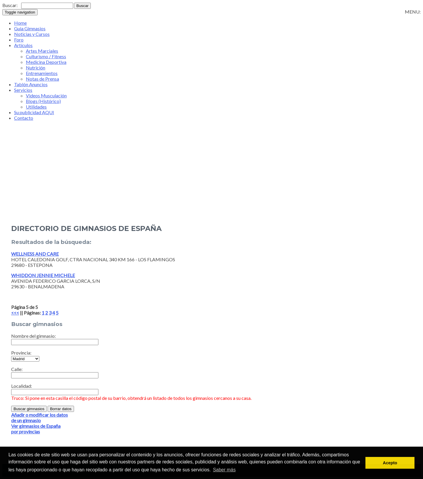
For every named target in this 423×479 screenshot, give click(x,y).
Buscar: (10, 5)
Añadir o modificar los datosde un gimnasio (39, 417)
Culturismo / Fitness (46, 56)
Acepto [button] (390, 462)
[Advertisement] (211, 180)
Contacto (23, 118)
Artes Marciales (42, 51)
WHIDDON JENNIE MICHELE (43, 275)
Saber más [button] (224, 469)
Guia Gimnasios (30, 28)
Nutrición (35, 67)
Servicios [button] (23, 90)
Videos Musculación (46, 95)
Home (20, 23)
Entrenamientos (42, 73)
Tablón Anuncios (31, 84)
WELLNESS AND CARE (35, 254)
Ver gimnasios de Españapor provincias (36, 428)
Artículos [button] (23, 45)
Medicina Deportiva (46, 62)
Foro (19, 39)
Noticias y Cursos (32, 34)
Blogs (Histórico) (43, 101)
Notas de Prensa (42, 79)
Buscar (82, 6)
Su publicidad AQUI (34, 112)
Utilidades (36, 106)
